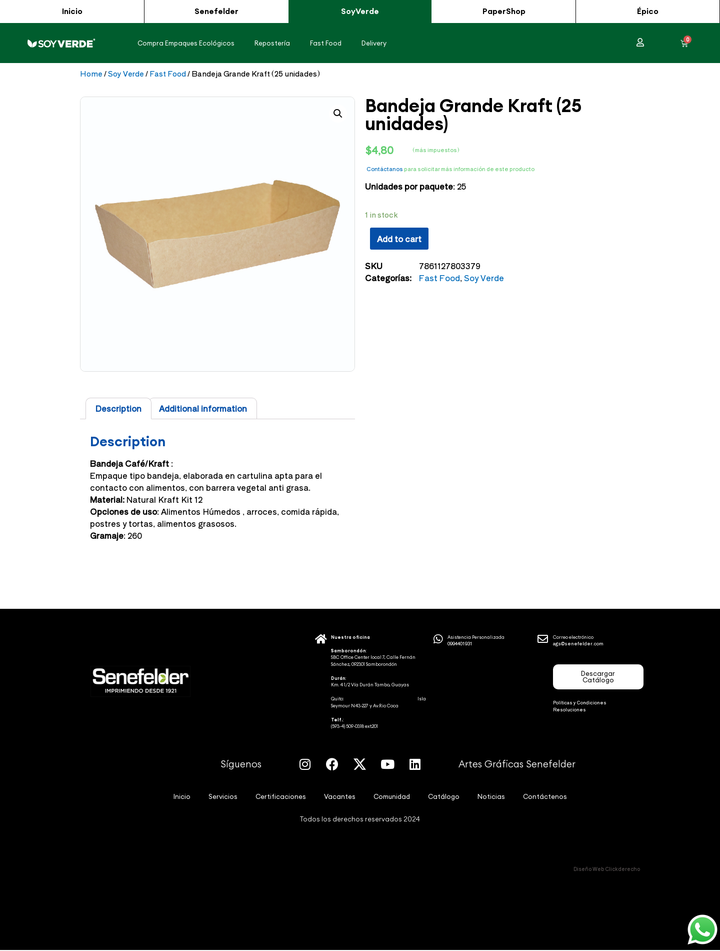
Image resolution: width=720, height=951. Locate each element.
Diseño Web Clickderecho (607, 869)
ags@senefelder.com (578, 644)
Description (119, 409)
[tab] (119, 409)
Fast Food (326, 43)
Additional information (203, 409)
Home (91, 73)
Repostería (272, 43)
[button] (72, 11)
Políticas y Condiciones (579, 703)
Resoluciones (569, 709)
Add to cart (399, 239)
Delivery (374, 43)
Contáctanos (384, 169)
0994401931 (460, 644)
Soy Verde (126, 73)
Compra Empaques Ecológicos (186, 43)
